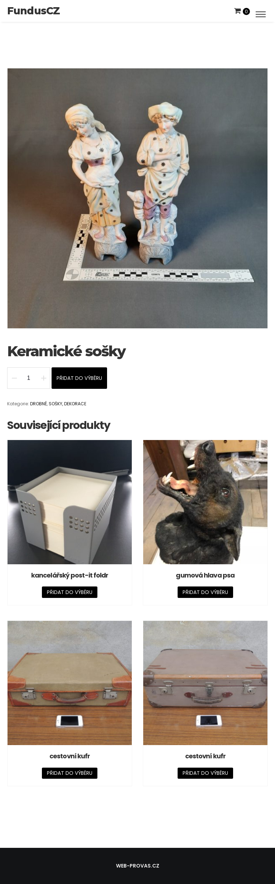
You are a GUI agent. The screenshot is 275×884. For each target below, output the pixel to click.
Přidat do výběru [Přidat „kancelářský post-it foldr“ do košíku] (69, 592)
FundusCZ (33, 11)
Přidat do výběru (79, 378)
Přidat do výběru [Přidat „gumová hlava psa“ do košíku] (205, 592)
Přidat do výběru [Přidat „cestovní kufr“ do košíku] (69, 773)
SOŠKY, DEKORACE (67, 404)
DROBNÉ (38, 404)
